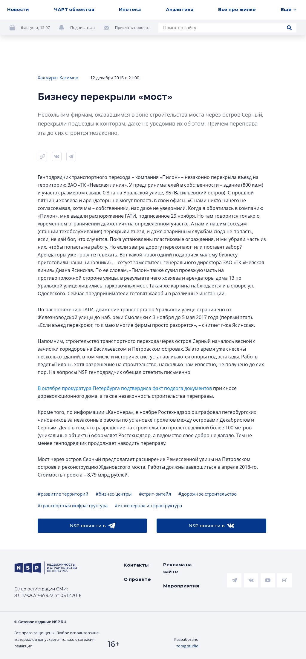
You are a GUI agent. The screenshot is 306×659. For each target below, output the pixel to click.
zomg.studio (187, 646)
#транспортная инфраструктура (73, 505)
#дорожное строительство (207, 494)
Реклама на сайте (177, 568)
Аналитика (179, 9)
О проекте (137, 579)
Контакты (136, 565)
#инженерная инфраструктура (148, 505)
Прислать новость (132, 27)
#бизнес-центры (114, 494)
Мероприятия (181, 586)
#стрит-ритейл (155, 494)
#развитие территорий (63, 494)
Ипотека (130, 9)
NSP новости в (92, 525)
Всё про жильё (237, 9)
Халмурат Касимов (58, 78)
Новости (18, 9)
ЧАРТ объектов (74, 9)
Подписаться (82, 27)
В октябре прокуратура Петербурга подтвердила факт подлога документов (125, 388)
